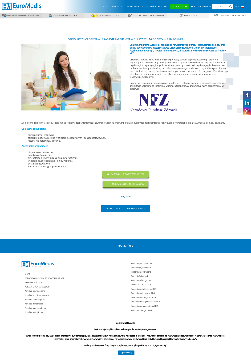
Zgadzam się (126, 353)
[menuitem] (106, 6)
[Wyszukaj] (220, 6)
